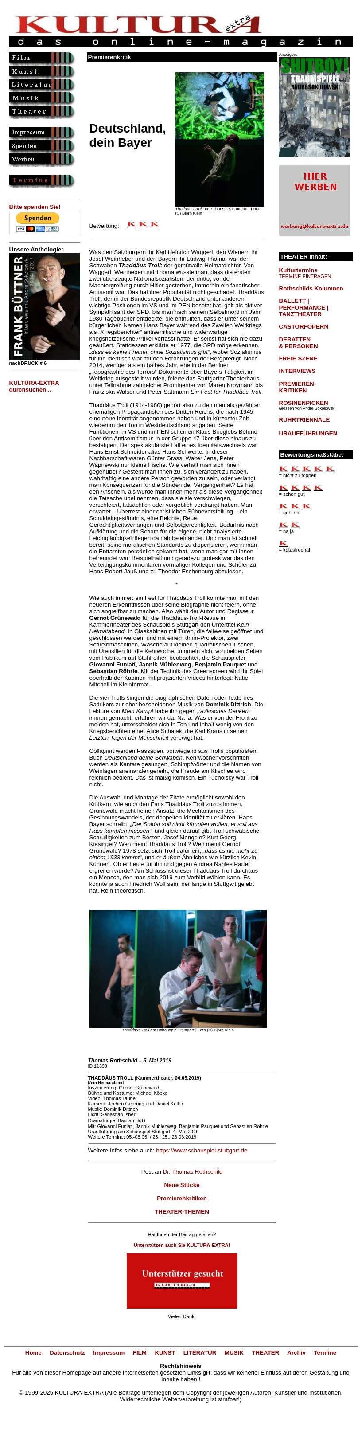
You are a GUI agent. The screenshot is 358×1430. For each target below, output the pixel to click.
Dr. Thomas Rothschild (193, 1171)
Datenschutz (67, 1352)
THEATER (265, 1352)
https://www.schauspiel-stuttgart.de (201, 1150)
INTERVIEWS (297, 371)
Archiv (296, 1352)
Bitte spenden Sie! (35, 207)
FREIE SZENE (298, 358)
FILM (140, 1352)
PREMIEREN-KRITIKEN (297, 387)
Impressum (109, 1352)
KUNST (165, 1352)
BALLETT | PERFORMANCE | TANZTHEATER (304, 307)
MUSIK (234, 1352)
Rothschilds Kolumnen (311, 288)
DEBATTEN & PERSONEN (298, 342)
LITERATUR (200, 1352)
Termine (325, 1352)
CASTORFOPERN (304, 326)
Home (33, 1352)
